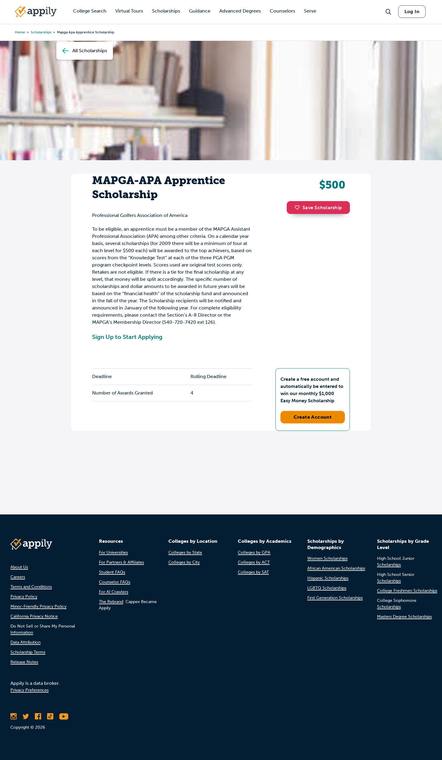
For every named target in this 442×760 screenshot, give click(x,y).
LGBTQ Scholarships (326, 588)
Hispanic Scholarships (327, 578)
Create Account (313, 417)
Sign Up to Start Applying (127, 336)
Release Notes (24, 662)
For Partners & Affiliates (121, 562)
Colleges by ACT (254, 562)
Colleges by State (185, 552)
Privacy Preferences (29, 690)
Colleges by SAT (253, 572)
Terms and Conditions (31, 586)
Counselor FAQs (114, 582)
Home (20, 32)
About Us (19, 567)
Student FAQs (112, 572)
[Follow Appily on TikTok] (50, 716)
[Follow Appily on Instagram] (13, 716)
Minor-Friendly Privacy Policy (38, 606)
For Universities (113, 552)
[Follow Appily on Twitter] (26, 716)
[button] (299, 207)
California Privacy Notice (34, 616)
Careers (17, 576)
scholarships (41, 32)
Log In (411, 11)
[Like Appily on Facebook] (38, 716)
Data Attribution (25, 642)
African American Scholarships (336, 568)
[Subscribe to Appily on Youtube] (63, 716)
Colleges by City (184, 562)
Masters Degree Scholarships (404, 616)
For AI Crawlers (113, 591)
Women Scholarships (327, 558)
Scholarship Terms (27, 652)
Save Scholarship (318, 207)
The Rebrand (111, 601)
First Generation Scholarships (335, 597)
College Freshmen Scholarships (407, 590)
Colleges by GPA (254, 552)
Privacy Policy (23, 596)
